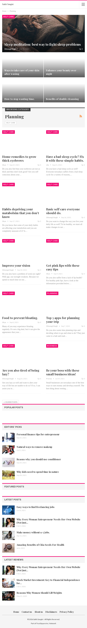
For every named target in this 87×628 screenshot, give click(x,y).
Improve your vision (16, 265)
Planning (52, 293)
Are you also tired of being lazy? (20, 372)
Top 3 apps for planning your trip (63, 320)
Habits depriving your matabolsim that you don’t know (20, 213)
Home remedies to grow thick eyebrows (19, 158)
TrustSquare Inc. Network (46, 623)
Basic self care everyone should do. (63, 211)
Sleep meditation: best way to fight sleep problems (42, 44)
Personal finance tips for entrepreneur (38, 434)
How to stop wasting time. (19, 99)
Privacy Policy (67, 611)
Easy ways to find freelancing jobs (35, 507)
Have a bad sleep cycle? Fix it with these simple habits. (65, 158)
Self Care (8, 17)
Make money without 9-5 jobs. (33, 532)
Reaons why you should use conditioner (39, 459)
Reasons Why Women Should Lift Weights (39, 592)
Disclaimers (51, 611)
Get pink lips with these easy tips (62, 267)
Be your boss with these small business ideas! (62, 372)
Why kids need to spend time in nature (38, 471)
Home (16, 611)
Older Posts (10, 402)
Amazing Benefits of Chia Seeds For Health (40, 544)
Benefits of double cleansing (62, 99)
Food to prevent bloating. (20, 318)
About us (38, 611)
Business (52, 346)
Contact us (27, 611)
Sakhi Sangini (8, 4)
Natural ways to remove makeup (34, 446)
